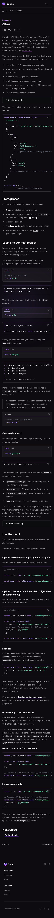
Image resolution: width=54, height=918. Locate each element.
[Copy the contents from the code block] (48, 117)
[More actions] (51, 3)
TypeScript (33, 217)
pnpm (35, 230)
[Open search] (46, 4)
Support (7, 895)
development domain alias (30, 697)
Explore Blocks (12, 835)
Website (7, 890)
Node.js (9, 210)
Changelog (8, 875)
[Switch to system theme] (40, 908)
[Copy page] (9, 30)
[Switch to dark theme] (48, 908)
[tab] (7, 270)
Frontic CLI (27, 50)
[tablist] (24, 270)
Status (6, 879)
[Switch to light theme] (44, 908)
